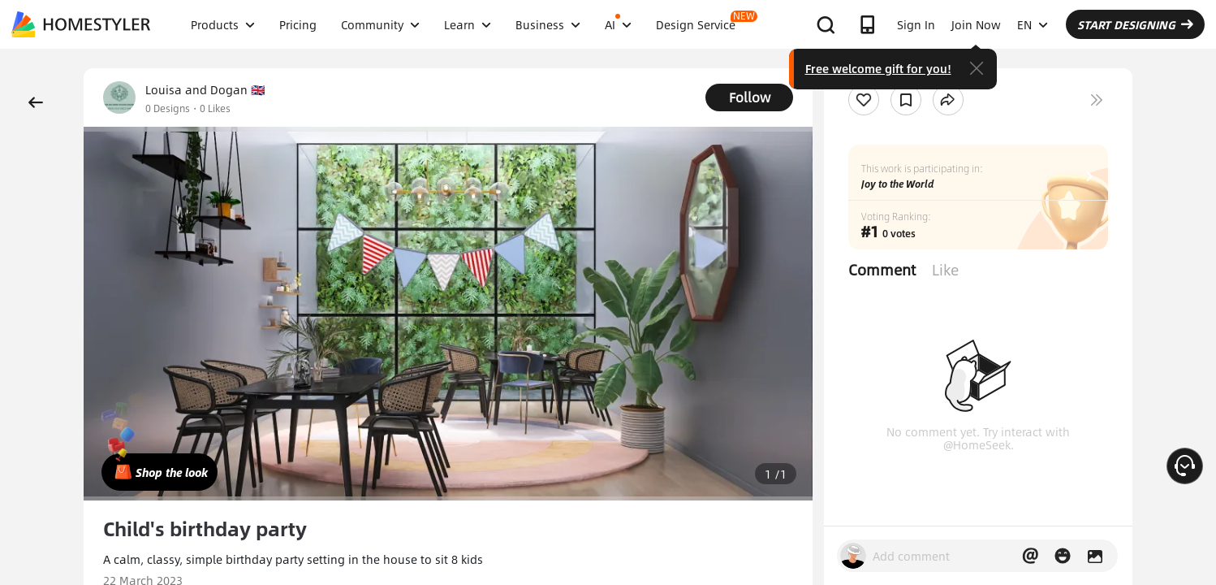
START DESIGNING (1135, 24)
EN (1032, 24)
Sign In (916, 24)
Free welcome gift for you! (878, 68)
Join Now (976, 24)
